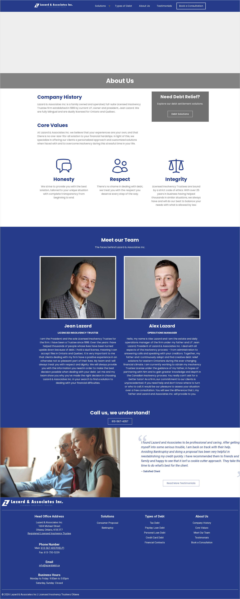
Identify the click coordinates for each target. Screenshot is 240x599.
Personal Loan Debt (154, 532)
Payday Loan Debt (155, 527)
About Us (144, 6)
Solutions (100, 6)
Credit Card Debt (155, 537)
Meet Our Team (202, 532)
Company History (202, 522)
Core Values (201, 527)
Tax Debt (154, 522)
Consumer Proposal (107, 522)
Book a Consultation (191, 6)
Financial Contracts (155, 542)
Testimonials (164, 6)
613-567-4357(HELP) (52, 548)
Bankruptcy (107, 527)
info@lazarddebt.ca (49, 565)
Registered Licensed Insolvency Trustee (49, 533)
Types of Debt (123, 6)
